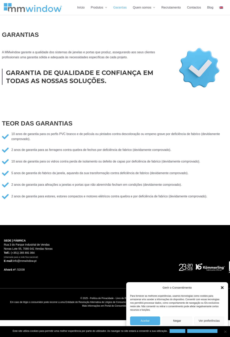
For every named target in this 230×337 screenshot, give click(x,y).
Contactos (194, 7)
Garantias (120, 7)
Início (81, 7)
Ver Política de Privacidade (202, 330)
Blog (210, 7)
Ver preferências (209, 320)
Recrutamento (171, 7)
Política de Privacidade (102, 298)
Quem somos (142, 7)
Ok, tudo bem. (177, 330)
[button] (222, 288)
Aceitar (145, 320)
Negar (177, 320)
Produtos (97, 7)
